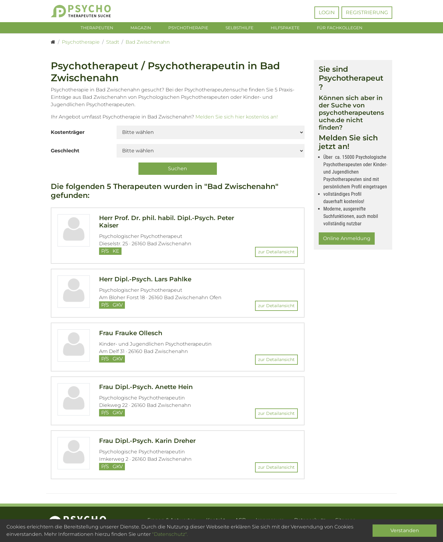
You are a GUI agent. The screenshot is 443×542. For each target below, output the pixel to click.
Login (327, 12)
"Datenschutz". (170, 534)
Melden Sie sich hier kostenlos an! (236, 118)
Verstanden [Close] (404, 530)
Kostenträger (68, 133)
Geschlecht (65, 152)
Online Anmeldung (346, 240)
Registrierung (367, 12)
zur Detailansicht (276, 252)
